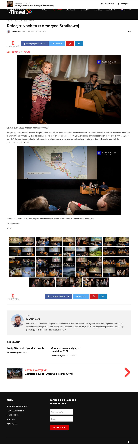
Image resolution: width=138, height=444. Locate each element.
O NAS (45, 10)
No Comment (107, 4)
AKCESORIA (12, 424)
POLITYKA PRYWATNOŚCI (17, 406)
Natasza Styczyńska (58, 356)
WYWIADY (70, 10)
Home (9, 21)
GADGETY (110, 10)
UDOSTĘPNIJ (123, 4)
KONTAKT (11, 419)
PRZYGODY (84, 10)
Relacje (19, 21)
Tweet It (57, 44)
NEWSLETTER (12, 415)
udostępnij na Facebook (34, 44)
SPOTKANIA (57, 10)
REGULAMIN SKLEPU (15, 411)
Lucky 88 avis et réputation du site (25, 348)
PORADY (98, 10)
